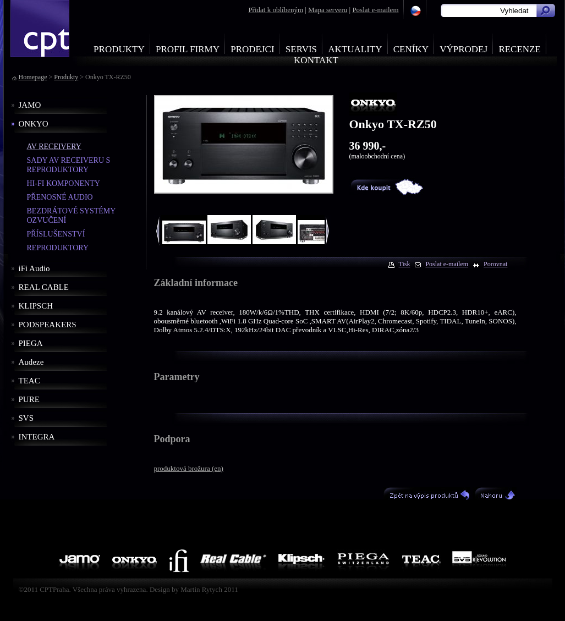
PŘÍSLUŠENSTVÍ (56, 234)
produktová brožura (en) (188, 468)
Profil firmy (188, 49)
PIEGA (31, 343)
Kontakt (316, 60)
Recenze (519, 49)
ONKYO (33, 123)
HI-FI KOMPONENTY (63, 183)
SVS (26, 418)
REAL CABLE (44, 287)
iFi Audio (34, 268)
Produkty (119, 49)
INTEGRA (37, 436)
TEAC (29, 380)
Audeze (31, 362)
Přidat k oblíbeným (275, 10)
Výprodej (463, 49)
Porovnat (495, 264)
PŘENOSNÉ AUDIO (60, 197)
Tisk (404, 264)
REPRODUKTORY (58, 248)
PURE (29, 399)
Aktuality (355, 49)
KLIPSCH (36, 305)
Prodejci (252, 49)
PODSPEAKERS (47, 324)
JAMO (30, 105)
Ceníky (411, 49)
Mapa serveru (327, 10)
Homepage (33, 77)
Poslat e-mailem (375, 10)
